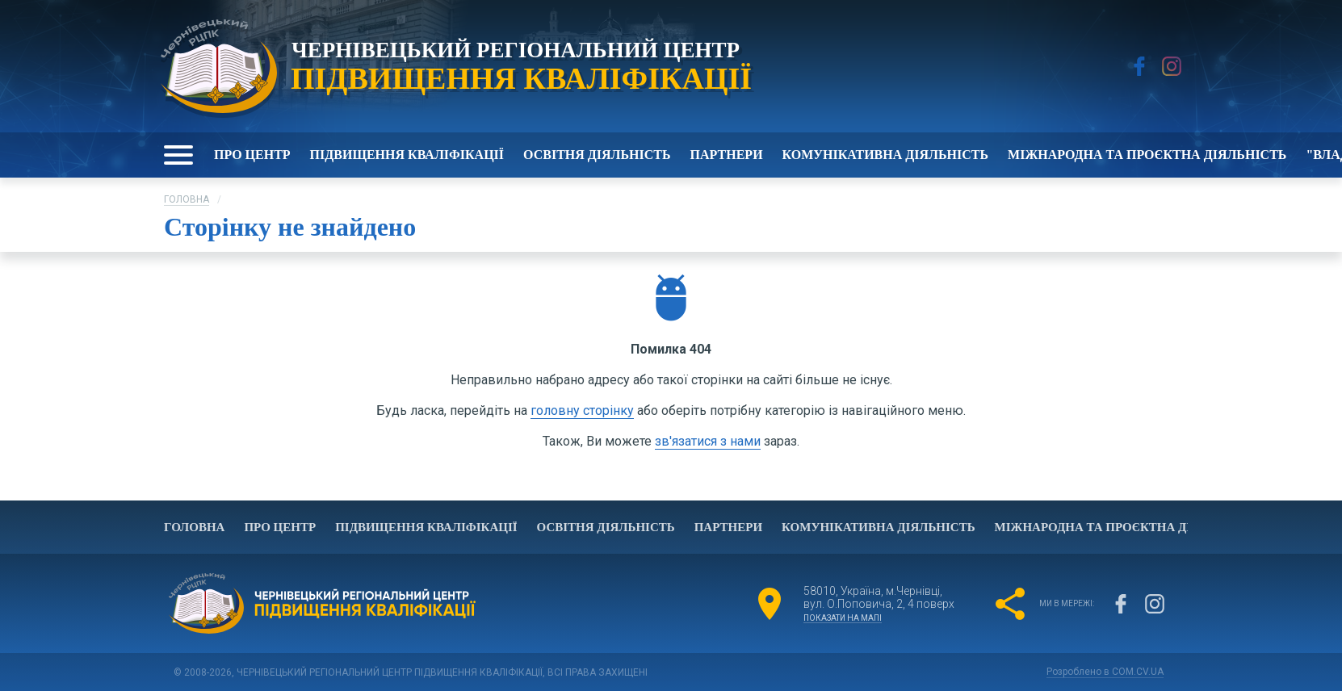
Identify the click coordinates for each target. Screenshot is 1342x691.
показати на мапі (842, 618)
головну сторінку (582, 410)
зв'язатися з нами (708, 441)
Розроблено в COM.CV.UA (1105, 671)
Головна (186, 199)
